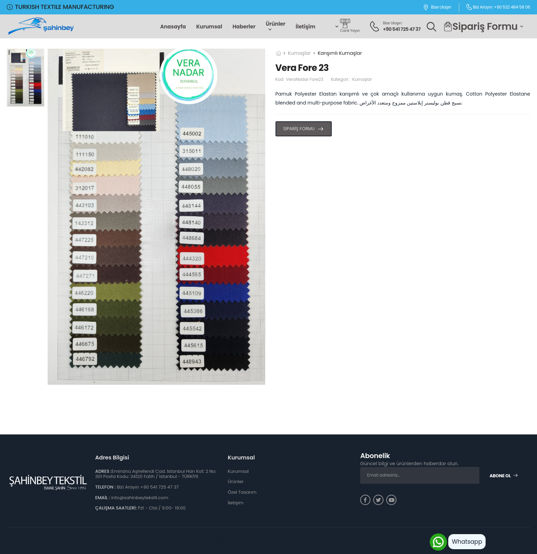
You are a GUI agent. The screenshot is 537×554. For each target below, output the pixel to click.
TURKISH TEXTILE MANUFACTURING (60, 6)
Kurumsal (209, 26)
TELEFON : (105, 487)
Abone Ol (504, 475)
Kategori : (351, 79)
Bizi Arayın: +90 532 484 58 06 (498, 7)
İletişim (305, 26)
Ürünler (275, 23)
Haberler (243, 26)
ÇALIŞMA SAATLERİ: (116, 508)
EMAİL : (102, 497)
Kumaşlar (299, 53)
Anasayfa (173, 26)
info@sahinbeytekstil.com (139, 497)
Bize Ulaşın (437, 7)
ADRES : (103, 471)
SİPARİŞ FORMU (299, 128)
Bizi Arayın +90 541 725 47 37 (148, 487)
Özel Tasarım (242, 492)
